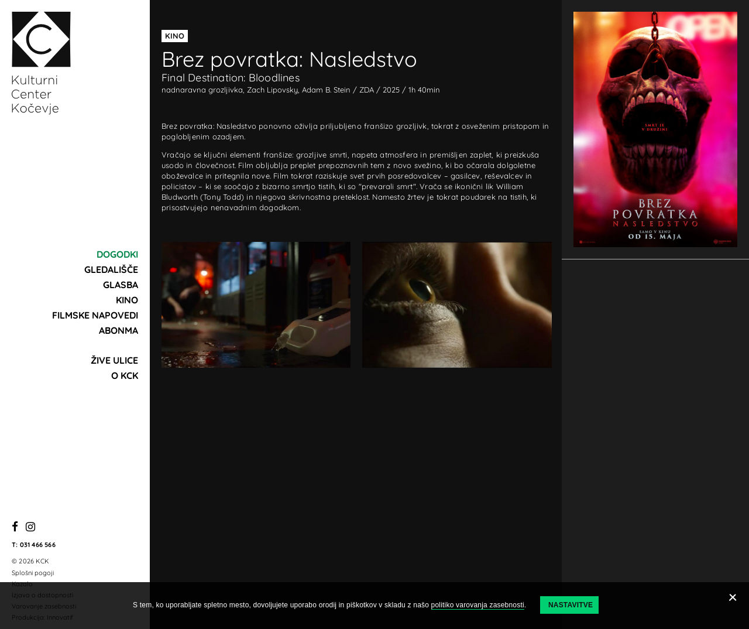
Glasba (120, 284)
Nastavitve (570, 605)
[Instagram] (30, 527)
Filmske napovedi (95, 315)
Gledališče (111, 269)
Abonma (118, 330)
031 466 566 (38, 545)
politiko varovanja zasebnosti (477, 605)
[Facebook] (15, 527)
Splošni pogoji (33, 573)
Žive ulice (114, 360)
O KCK (124, 375)
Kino (127, 300)
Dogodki (117, 254)
